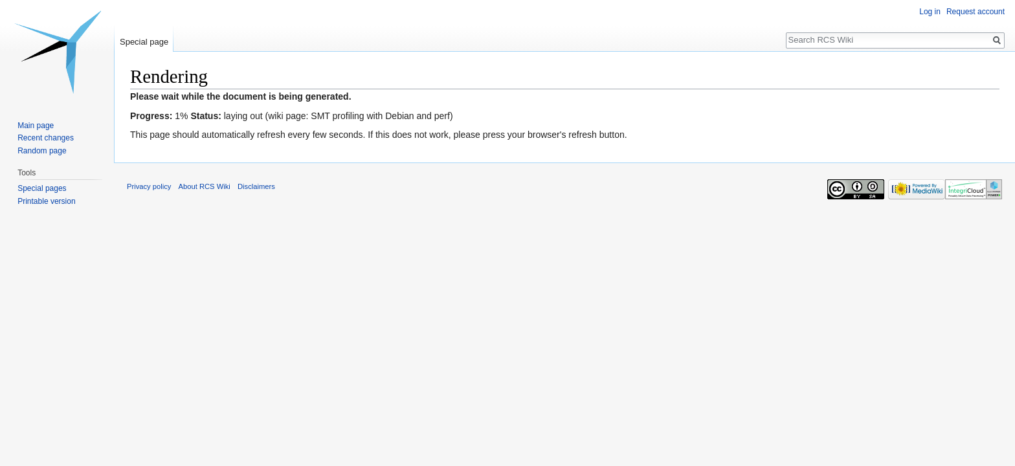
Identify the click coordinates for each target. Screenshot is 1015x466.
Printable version (46, 201)
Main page (35, 125)
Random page (41, 150)
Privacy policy (149, 186)
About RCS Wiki (204, 186)
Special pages (41, 188)
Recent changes (45, 137)
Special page (144, 42)
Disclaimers (256, 186)
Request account (975, 11)
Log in (930, 11)
